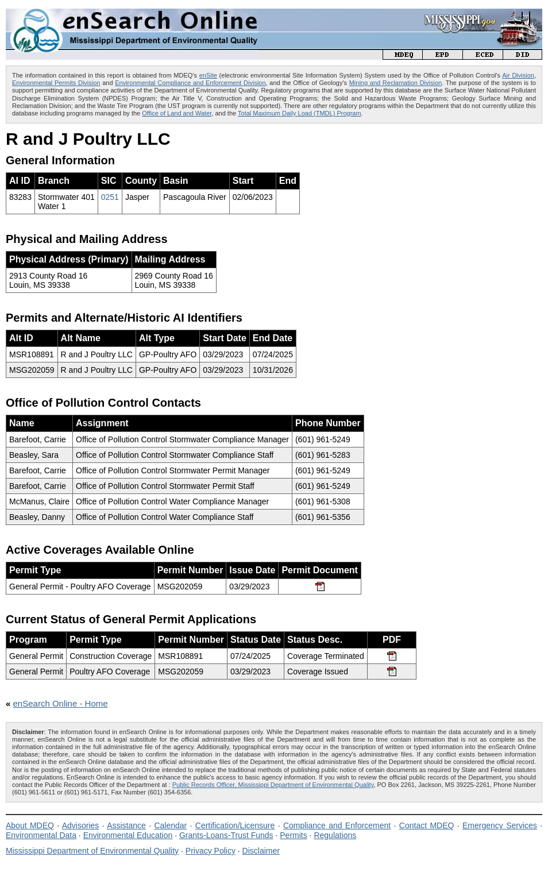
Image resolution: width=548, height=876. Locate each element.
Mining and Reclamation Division (395, 82)
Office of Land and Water (176, 113)
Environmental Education (128, 835)
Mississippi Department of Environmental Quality (92, 850)
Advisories (80, 825)
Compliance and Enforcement (337, 825)
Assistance (126, 825)
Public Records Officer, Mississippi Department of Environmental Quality (273, 784)
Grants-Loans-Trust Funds (226, 835)
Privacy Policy (211, 850)
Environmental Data (41, 835)
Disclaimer (261, 850)
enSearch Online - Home (60, 703)
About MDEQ (30, 825)
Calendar (170, 825)
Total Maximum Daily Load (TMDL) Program (299, 113)
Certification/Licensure (235, 825)
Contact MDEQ (426, 825)
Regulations (335, 835)
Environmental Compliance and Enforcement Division (190, 82)
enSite (208, 75)
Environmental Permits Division (56, 82)
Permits (293, 835)
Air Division (518, 75)
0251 (110, 197)
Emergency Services (499, 825)
